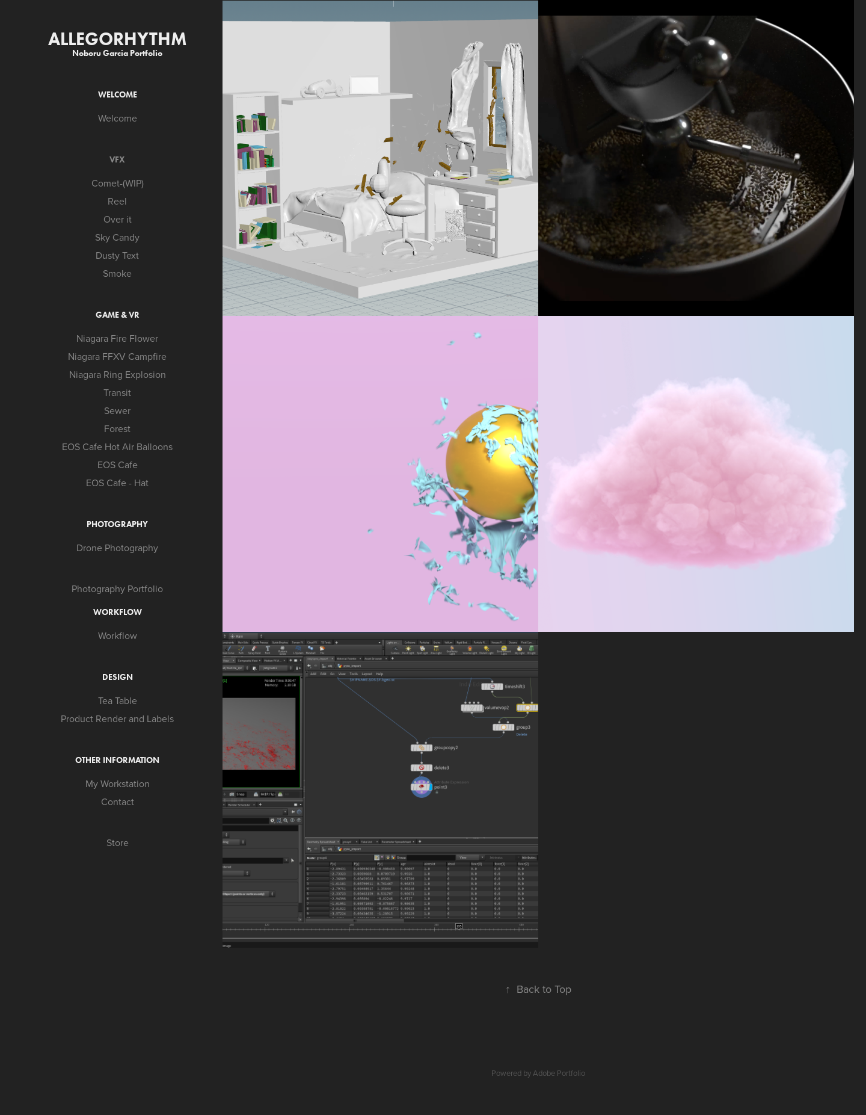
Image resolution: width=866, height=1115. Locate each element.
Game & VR (118, 315)
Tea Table (117, 700)
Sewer (117, 410)
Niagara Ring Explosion (117, 374)
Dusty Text (117, 255)
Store (117, 842)
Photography (117, 524)
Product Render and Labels (117, 718)
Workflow (117, 612)
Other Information (117, 760)
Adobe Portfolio (559, 1072)
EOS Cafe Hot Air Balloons (117, 446)
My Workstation (117, 783)
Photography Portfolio (117, 588)
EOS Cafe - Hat (117, 482)
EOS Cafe (117, 464)
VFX (117, 160)
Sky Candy (117, 237)
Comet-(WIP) (117, 183)
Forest (117, 428)
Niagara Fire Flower (117, 338)
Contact (117, 801)
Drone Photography (117, 547)
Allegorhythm (117, 39)
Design (117, 677)
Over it (117, 219)
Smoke (117, 273)
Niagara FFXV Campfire (117, 356)
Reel (117, 201)
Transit (117, 392)
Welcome (117, 95)
